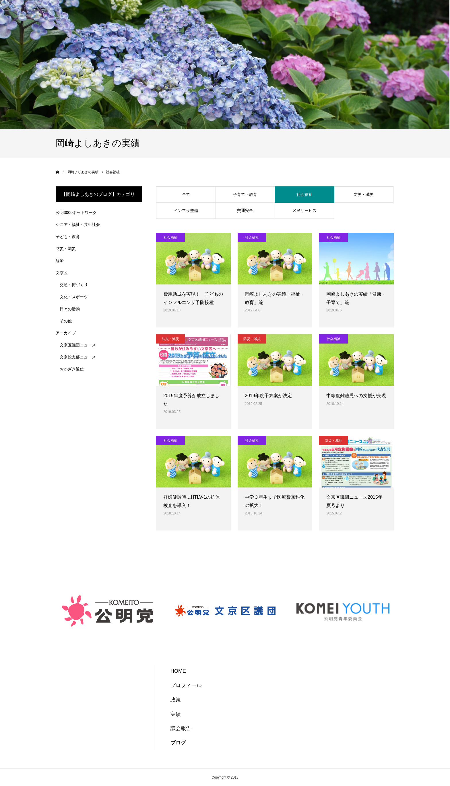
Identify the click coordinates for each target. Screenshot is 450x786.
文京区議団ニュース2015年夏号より (354, 501)
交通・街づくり (74, 284)
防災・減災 (364, 194)
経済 (60, 260)
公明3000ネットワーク (76, 212)
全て (186, 194)
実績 (175, 714)
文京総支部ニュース (78, 357)
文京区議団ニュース (78, 345)
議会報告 (180, 728)
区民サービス (304, 210)
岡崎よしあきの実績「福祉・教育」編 (274, 298)
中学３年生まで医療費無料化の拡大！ (274, 501)
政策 (175, 700)
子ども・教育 (68, 236)
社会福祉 (304, 194)
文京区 (62, 272)
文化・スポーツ (74, 296)
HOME (178, 671)
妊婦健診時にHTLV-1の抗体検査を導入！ (191, 501)
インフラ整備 (186, 210)
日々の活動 (70, 309)
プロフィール (185, 685)
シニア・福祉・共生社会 (78, 224)
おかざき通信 (72, 369)
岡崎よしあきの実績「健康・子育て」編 (356, 298)
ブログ (178, 743)
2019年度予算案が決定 (268, 395)
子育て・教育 (245, 194)
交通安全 (245, 210)
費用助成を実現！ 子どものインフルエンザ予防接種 (193, 298)
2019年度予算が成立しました (191, 399)
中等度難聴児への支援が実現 (356, 395)
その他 (66, 321)
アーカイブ (66, 333)
